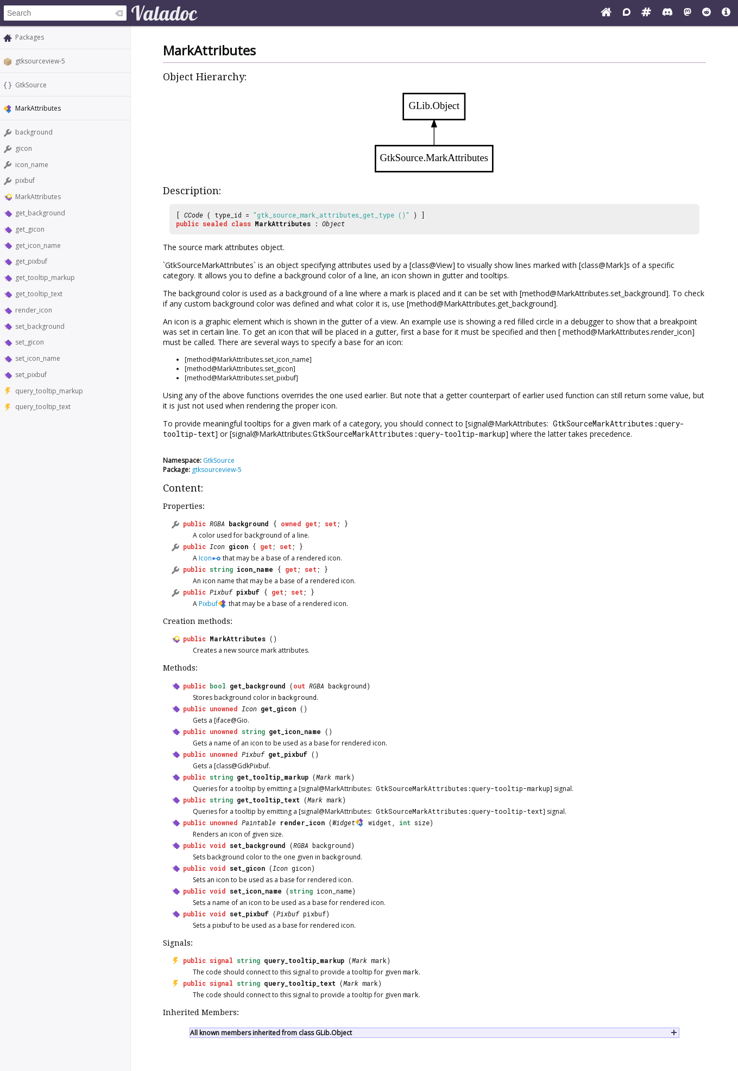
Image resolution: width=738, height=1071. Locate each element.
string (221, 569)
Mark (323, 777)
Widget (343, 822)
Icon (217, 546)
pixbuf (25, 180)
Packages (29, 37)
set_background (40, 326)
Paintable (259, 822)
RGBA (217, 523)
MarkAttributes (38, 196)
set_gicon (29, 342)
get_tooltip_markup (45, 277)
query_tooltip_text (43, 406)
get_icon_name (38, 245)
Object (333, 223)
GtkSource (31, 85)
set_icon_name (37, 358)
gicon (23, 148)
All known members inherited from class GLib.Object (271, 1032)
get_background (40, 213)
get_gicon (30, 229)
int (405, 822)
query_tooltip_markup (49, 391)
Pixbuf (221, 592)
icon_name (31, 164)
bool (218, 685)
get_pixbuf (31, 261)
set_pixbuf (31, 374)
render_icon (33, 310)
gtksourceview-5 (40, 61)
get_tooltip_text (38, 293)
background (34, 132)
